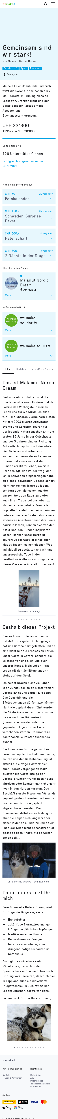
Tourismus (35, 68)
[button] (46, 4)
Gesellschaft (10, 68)
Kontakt (6, 1075)
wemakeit (8, 1060)
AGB (32, 1078)
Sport (24, 68)
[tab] (8, 369)
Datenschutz (36, 1081)
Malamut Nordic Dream (22, 61)
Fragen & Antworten (12, 1078)
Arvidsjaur (12, 74)
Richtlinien (35, 1075)
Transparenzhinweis (40, 1083)
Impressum (35, 1086)
